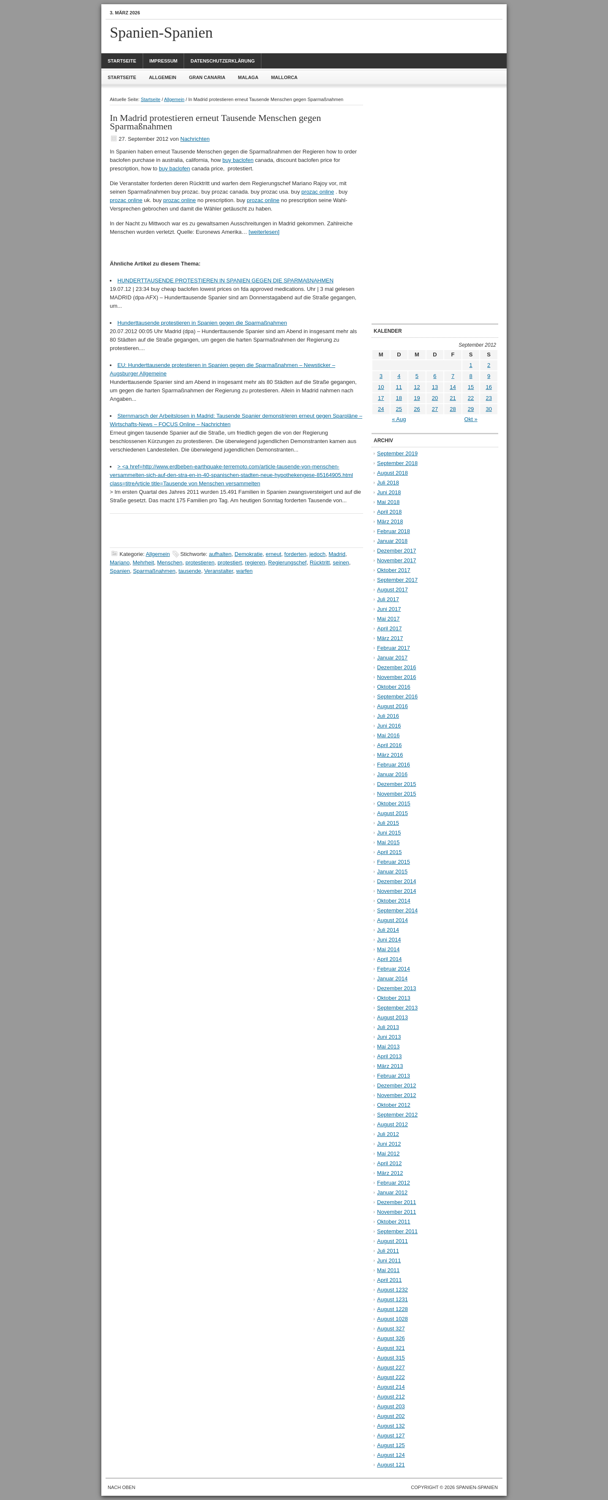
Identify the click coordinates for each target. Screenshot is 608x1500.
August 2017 (392, 589)
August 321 (391, 1348)
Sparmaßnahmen (154, 571)
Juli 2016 (388, 716)
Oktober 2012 (393, 1105)
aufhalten (220, 554)
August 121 (391, 1465)
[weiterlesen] (264, 232)
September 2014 (397, 910)
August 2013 (392, 1017)
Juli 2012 (388, 1134)
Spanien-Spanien (161, 32)
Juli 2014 (388, 930)
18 (399, 398)
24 (381, 409)
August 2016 (392, 706)
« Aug (399, 419)
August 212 (391, 1396)
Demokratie (249, 554)
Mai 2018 (388, 502)
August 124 (391, 1455)
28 (453, 409)
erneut (273, 554)
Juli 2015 (388, 823)
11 (399, 387)
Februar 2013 (393, 1076)
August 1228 (392, 1309)
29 (471, 409)
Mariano (120, 562)
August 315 (391, 1358)
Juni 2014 (389, 939)
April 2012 (389, 1163)
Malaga (248, 77)
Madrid (336, 554)
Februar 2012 (393, 1183)
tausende (190, 571)
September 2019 (397, 453)
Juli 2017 (388, 599)
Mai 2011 (388, 1270)
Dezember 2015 (396, 784)
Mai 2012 (388, 1153)
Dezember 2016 (396, 667)
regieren (255, 562)
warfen (244, 571)
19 (417, 398)
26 (417, 409)
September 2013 (397, 1008)
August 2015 (392, 813)
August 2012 (392, 1124)
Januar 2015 (392, 871)
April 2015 (389, 852)
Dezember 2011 (396, 1202)
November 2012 (396, 1095)
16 (488, 387)
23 (488, 398)
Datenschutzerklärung (222, 60)
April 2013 (389, 1056)
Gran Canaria (207, 77)
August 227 (391, 1367)
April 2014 (389, 959)
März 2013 (390, 1066)
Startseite (122, 60)
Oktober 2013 (393, 998)
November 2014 (396, 891)
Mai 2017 (388, 619)
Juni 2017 (389, 609)
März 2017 (390, 638)
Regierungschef (287, 562)
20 (435, 398)
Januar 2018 (392, 541)
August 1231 (392, 1299)
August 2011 (392, 1241)
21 (453, 398)
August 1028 (392, 1319)
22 (471, 398)
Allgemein (162, 77)
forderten (295, 554)
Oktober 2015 (393, 803)
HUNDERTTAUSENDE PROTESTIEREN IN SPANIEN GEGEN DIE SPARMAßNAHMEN (225, 280)
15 (471, 387)
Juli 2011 (388, 1251)
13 (435, 387)
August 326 (391, 1338)
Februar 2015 (393, 862)
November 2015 (396, 794)
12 (417, 387)
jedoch (317, 554)
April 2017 (389, 628)
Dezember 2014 (396, 881)
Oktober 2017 (393, 570)
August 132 (391, 1426)
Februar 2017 (393, 648)
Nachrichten (194, 139)
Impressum (163, 60)
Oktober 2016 (393, 687)
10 (381, 387)
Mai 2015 (388, 842)
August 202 (391, 1416)
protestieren (199, 562)
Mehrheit (143, 562)
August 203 (391, 1406)
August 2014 (392, 920)
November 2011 (396, 1212)
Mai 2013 (388, 1046)
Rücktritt (319, 562)
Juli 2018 (388, 482)
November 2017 (396, 560)
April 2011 (389, 1280)
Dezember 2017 (396, 550)
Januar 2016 (392, 774)
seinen (341, 562)
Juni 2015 (389, 832)
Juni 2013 (389, 1037)
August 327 (391, 1328)
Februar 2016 (393, 764)
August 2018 (392, 473)
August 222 (391, 1377)
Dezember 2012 (396, 1085)
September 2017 (397, 580)
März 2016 (390, 755)
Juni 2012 (389, 1144)
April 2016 (389, 745)
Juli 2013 (388, 1027)
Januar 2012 (392, 1192)
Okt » (471, 419)
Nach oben (121, 1487)
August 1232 (392, 1289)
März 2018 (390, 521)
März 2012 (390, 1173)
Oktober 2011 (393, 1221)
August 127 (391, 1435)
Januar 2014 (392, 978)
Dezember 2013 (396, 988)
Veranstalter (218, 571)
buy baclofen (238, 160)
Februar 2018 (393, 531)
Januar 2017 (392, 657)
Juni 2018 (389, 492)
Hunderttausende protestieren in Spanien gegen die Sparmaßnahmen (202, 323)
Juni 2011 (389, 1260)
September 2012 (397, 1114)
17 (381, 398)
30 (488, 409)
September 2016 (397, 696)
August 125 (391, 1445)
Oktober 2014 (393, 901)
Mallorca (284, 77)
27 (435, 409)
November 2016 (396, 677)
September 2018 (397, 463)
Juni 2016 (389, 726)
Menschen (169, 562)
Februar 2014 (393, 969)
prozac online (317, 192)
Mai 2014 (388, 949)
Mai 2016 (388, 735)
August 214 (391, 1387)
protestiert (229, 562)
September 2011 (397, 1231)
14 (453, 387)
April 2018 (389, 512)
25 (399, 409)
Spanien (120, 571)
